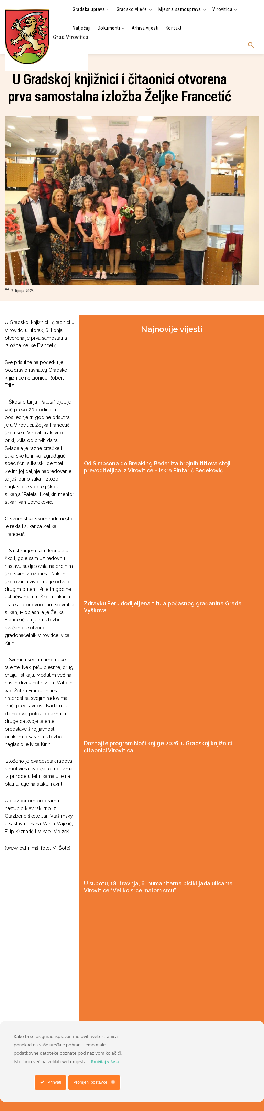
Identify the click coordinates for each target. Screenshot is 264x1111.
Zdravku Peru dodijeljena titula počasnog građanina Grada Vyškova (158, 600)
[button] (251, 45)
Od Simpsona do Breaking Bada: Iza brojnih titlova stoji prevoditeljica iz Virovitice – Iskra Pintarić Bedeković (162, 465)
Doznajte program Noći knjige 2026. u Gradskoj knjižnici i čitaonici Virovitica (166, 732)
